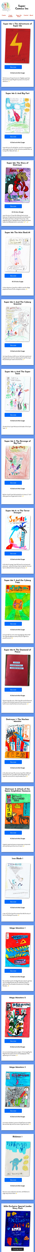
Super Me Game (19, 16)
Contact (26, 15)
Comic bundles (10, 16)
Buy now (13, 67)
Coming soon (17, 1249)
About (31, 15)
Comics (4, 15)
